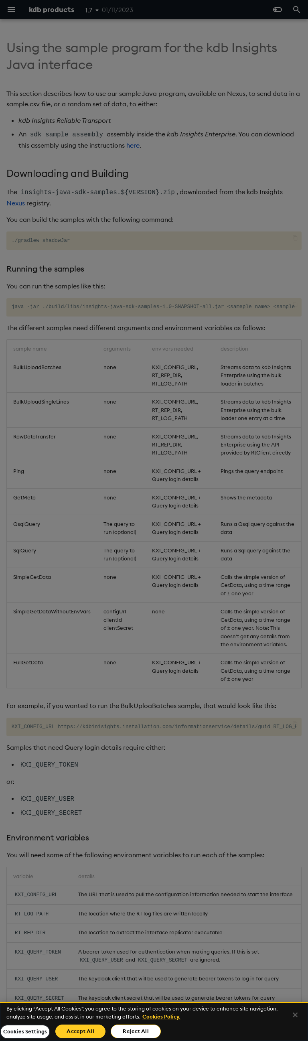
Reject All (135, 1031)
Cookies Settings (25, 1031)
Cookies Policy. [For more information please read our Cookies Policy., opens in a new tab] (161, 1016)
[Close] (295, 1015)
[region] (154, 1021)
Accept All (80, 1031)
